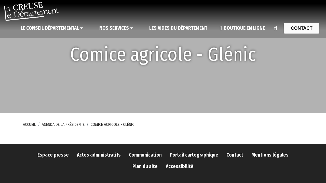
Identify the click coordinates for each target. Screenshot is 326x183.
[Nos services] (116, 28)
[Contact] (301, 28)
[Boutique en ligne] (242, 28)
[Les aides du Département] (178, 28)
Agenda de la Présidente (63, 124)
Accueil (29, 124)
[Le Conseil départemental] (51, 28)
